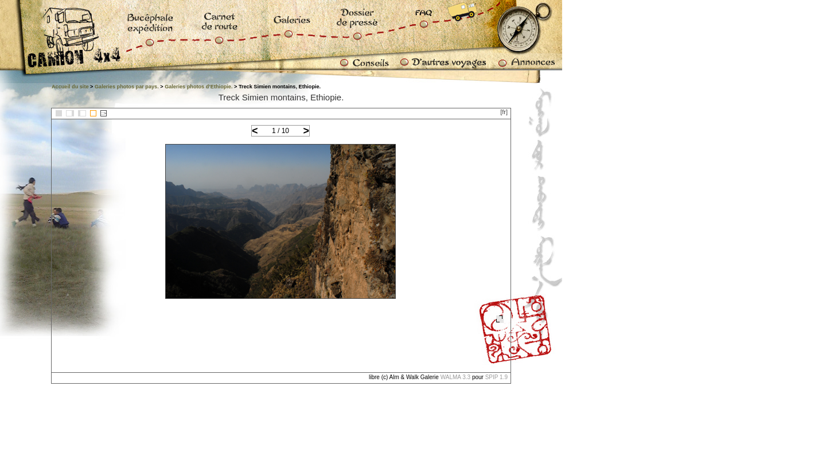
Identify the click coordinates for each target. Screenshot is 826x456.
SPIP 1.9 (496, 377)
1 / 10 (280, 131)
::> (103, 113)
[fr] (504, 111)
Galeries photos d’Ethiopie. (198, 86)
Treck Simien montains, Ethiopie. (281, 97)
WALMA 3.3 (455, 377)
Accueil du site (70, 86)
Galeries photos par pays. (127, 86)
